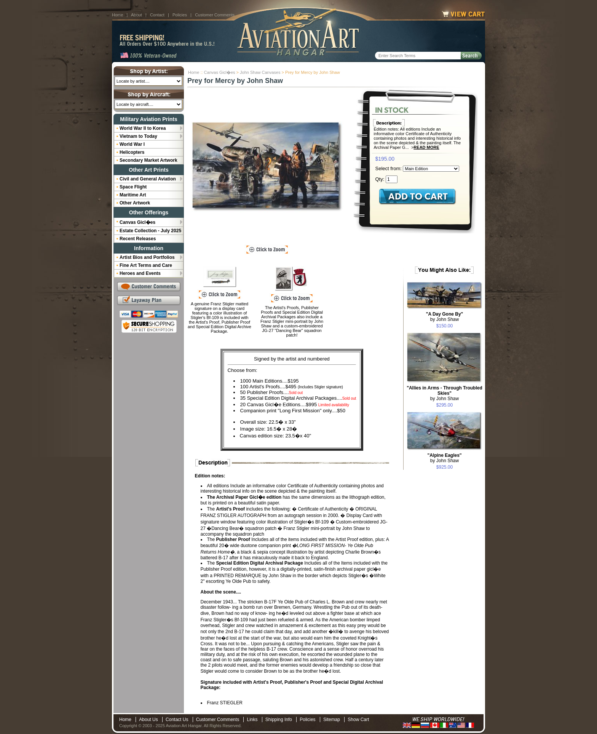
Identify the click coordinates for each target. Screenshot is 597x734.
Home (117, 15)
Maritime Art (133, 195)
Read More (426, 147)
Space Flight (133, 187)
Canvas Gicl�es (219, 72)
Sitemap (331, 719)
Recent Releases (138, 238)
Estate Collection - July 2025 (150, 230)
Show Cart (358, 719)
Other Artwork (135, 203)
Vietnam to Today (138, 136)
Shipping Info (278, 719)
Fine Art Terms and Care (146, 265)
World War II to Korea (143, 128)
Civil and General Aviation (148, 179)
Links (252, 719)
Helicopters (132, 152)
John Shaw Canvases (260, 72)
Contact (157, 15)
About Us (148, 719)
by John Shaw (444, 316)
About (136, 15)
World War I (132, 144)
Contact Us (177, 719)
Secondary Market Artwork (148, 160)
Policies (179, 15)
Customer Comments (215, 15)
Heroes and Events (140, 273)
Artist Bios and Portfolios (147, 257)
